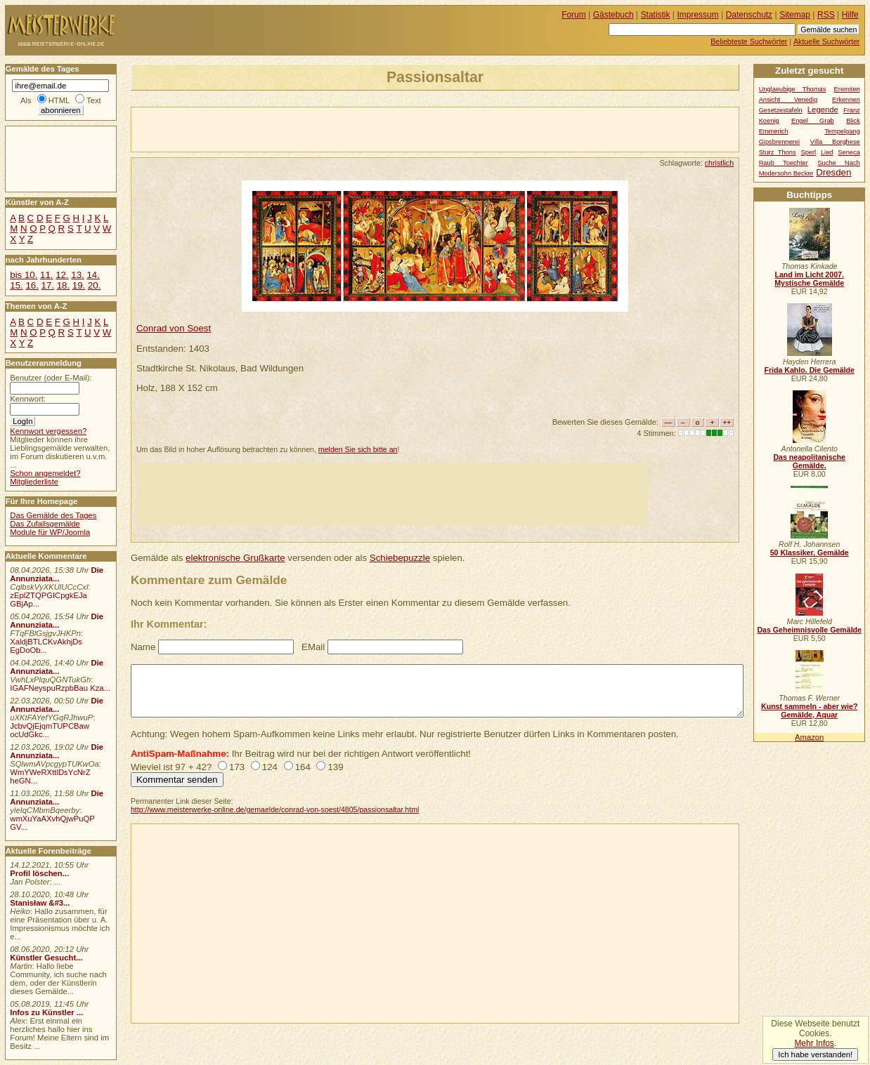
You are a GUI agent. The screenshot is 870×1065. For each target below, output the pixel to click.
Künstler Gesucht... (46, 957)
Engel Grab (812, 120)
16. (31, 285)
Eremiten (847, 89)
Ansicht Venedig (788, 99)
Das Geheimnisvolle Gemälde (809, 630)
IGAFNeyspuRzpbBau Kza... (60, 688)
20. (94, 285)
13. (77, 275)
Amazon (809, 737)
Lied (827, 152)
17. (47, 285)
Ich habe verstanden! (815, 1054)
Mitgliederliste (34, 481)
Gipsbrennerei (779, 141)
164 (303, 767)
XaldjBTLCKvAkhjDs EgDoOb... (46, 645)
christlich (719, 163)
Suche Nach (838, 162)
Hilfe (850, 15)
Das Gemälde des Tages (53, 515)
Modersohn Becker (786, 173)
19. (78, 285)
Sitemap (794, 15)
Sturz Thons (777, 152)
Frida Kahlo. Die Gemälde (809, 370)
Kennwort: (28, 399)
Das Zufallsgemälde (45, 524)
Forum (573, 15)
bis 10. (23, 275)
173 (237, 767)
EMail (313, 647)
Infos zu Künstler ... (46, 1012)
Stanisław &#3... (40, 903)
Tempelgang (842, 131)
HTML (59, 100)
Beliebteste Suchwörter (748, 41)
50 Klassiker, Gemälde (809, 552)
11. (46, 275)
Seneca (848, 152)
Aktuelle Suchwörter (826, 41)
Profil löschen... (39, 873)
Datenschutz (749, 15)
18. (63, 285)
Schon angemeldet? (45, 473)
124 (270, 767)
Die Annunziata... (56, 574)
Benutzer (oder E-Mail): (50, 377)
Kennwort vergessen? (48, 431)
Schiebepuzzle (400, 558)
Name (143, 647)
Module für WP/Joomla (50, 532)
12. (62, 275)
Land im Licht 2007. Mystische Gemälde (809, 278)
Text (93, 100)
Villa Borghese (835, 141)
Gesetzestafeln (781, 110)
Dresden (833, 172)
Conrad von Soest (173, 328)
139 (335, 767)
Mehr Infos (813, 1043)
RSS (826, 15)
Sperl (808, 152)
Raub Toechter (783, 162)
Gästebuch (613, 15)
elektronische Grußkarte (235, 558)
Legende (822, 109)
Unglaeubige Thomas (792, 89)
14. (92, 275)
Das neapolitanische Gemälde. (809, 461)
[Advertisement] (295, 128)
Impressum (698, 15)
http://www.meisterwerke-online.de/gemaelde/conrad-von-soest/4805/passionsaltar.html (275, 809)
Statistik (655, 15)
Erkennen (846, 99)
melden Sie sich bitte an (358, 449)
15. (16, 285)
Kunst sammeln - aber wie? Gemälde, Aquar (809, 710)
